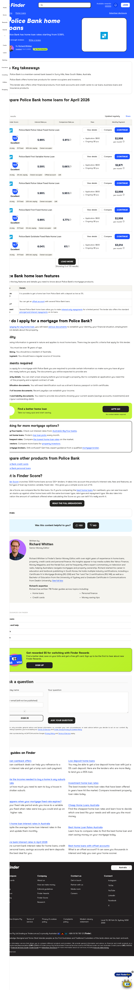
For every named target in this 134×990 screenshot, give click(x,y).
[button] (5, 5)
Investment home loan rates (88, 818)
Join (127, 5)
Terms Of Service (56, 764)
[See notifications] (117, 5)
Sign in (33, 755)
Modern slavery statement (90, 963)
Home (19, 13)
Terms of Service (74, 768)
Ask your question (68, 753)
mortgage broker (109, 464)
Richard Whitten (51, 572)
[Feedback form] (72, 553)
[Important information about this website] (118, 13)
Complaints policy (73, 963)
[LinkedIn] (118, 938)
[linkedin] (47, 581)
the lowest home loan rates (60, 455)
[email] (41, 581)
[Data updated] (111, 118)
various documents (74, 330)
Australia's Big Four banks (80, 445)
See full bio (44, 612)
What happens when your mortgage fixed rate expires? (36, 842)
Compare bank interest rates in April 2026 (34, 884)
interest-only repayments (81, 312)
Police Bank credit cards (28, 481)
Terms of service (38, 963)
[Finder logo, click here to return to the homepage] (28, 5)
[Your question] (91, 735)
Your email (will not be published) (27, 736)
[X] (118, 948)
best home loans (104, 513)
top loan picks (53, 450)
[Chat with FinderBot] (127, 983)
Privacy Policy (59, 768)
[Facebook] (118, 943)
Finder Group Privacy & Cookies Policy (80, 764)
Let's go (115, 423)
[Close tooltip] (132, 972)
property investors (66, 459)
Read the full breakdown (72, 531)
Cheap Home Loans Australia (88, 840)
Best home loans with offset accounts (93, 881)
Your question (61, 723)
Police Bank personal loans (29, 486)
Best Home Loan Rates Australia (90, 862)
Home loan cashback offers (26, 796)
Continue (122, 132)
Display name (23, 723)
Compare (108, 132)
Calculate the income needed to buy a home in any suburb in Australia (39, 820)
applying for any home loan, (33, 330)
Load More (72, 264)
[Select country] (121, 909)
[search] (72, 5)
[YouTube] (118, 933)
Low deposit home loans (86, 796)
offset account (47, 305)
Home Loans (30, 13)
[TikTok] (118, 928)
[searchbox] (70, 5)
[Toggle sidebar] (9, 18)
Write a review (44, 40)
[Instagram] (118, 923)
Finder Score (23, 499)
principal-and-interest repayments (50, 315)
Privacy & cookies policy (56, 963)
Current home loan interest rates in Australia (36, 866)
